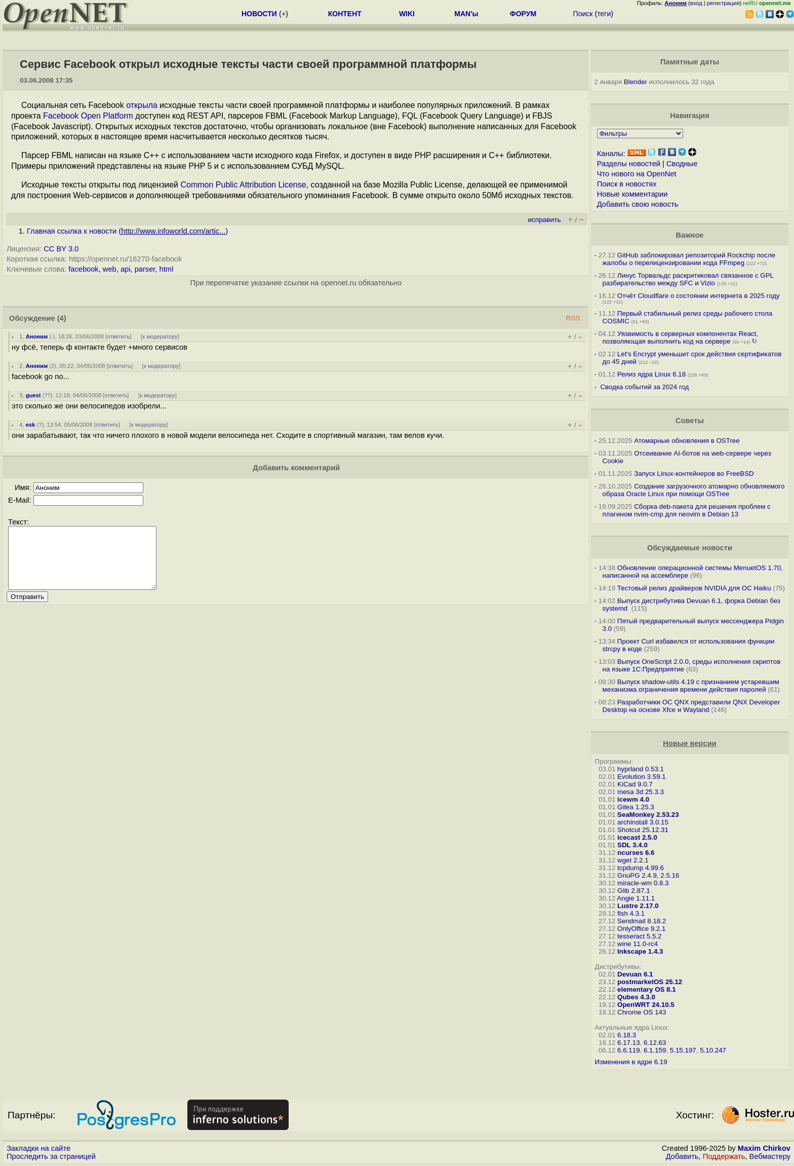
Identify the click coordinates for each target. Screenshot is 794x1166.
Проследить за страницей (51, 1156)
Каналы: (611, 153)
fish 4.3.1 (631, 913)
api (126, 269)
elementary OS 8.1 (646, 989)
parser (145, 269)
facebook (83, 269)
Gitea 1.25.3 (635, 807)
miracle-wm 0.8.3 (642, 883)
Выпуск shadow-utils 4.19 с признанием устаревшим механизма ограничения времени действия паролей (691, 685)
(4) (61, 318)
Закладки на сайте (38, 1148)
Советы (690, 421)
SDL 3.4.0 (632, 845)
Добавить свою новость (638, 204)
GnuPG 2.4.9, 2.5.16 (648, 875)
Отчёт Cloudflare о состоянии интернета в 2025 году (698, 295)
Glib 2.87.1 (633, 890)
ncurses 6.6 (635, 852)
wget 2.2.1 (633, 860)
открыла (141, 105)
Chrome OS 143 (641, 1012)
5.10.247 (713, 1050)
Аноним (37, 336)
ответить (118, 336)
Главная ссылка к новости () (127, 231)
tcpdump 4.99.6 (640, 868)
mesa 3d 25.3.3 (640, 792)
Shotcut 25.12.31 (642, 830)
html (167, 269)
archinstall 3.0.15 (642, 822)
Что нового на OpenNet (637, 174)
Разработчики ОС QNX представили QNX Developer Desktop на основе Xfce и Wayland (691, 705)
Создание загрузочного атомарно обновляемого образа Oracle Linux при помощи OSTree (694, 490)
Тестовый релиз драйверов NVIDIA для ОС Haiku (694, 588)
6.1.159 (655, 1050)
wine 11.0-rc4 (637, 944)
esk (30, 425)
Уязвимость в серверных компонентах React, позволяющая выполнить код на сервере (681, 337)
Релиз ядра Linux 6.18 (651, 374)
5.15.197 (683, 1050)
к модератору (160, 336)
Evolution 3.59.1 (641, 776)
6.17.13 (628, 1042)
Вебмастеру (769, 1156)
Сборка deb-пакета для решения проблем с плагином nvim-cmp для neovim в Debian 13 (687, 510)
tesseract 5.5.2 (639, 936)
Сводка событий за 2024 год (644, 387)
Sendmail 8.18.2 (641, 921)
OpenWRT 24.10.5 (645, 1004)
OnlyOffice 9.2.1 (641, 928)
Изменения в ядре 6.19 (631, 1062)
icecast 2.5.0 (637, 837)
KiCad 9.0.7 (635, 784)
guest (33, 395)
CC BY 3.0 (61, 249)
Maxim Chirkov (764, 1148)
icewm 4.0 (633, 799)
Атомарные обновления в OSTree (686, 440)
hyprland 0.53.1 (640, 769)
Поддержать (724, 1156)
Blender (635, 82)
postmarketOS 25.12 (649, 982)
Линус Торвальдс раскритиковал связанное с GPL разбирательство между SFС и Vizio (688, 279)
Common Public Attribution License (243, 184)
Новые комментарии (632, 194)
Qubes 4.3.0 (636, 997)
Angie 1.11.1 (636, 898)
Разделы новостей (628, 164)
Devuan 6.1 (635, 974)
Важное (689, 235)
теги (604, 14)
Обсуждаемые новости (689, 548)
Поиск (583, 14)
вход (696, 3)
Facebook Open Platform (88, 115)
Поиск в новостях (627, 184)
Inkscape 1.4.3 (640, 951)
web (109, 269)
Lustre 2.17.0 (638, 906)
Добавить (682, 1156)
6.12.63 (655, 1042)
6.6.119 (628, 1050)
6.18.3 (626, 1035)
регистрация (723, 3)
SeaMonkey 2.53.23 (648, 814)
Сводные (681, 164)
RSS (573, 318)
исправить (544, 219)
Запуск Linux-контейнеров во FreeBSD (694, 473)
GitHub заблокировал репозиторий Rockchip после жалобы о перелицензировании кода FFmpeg (689, 259)
